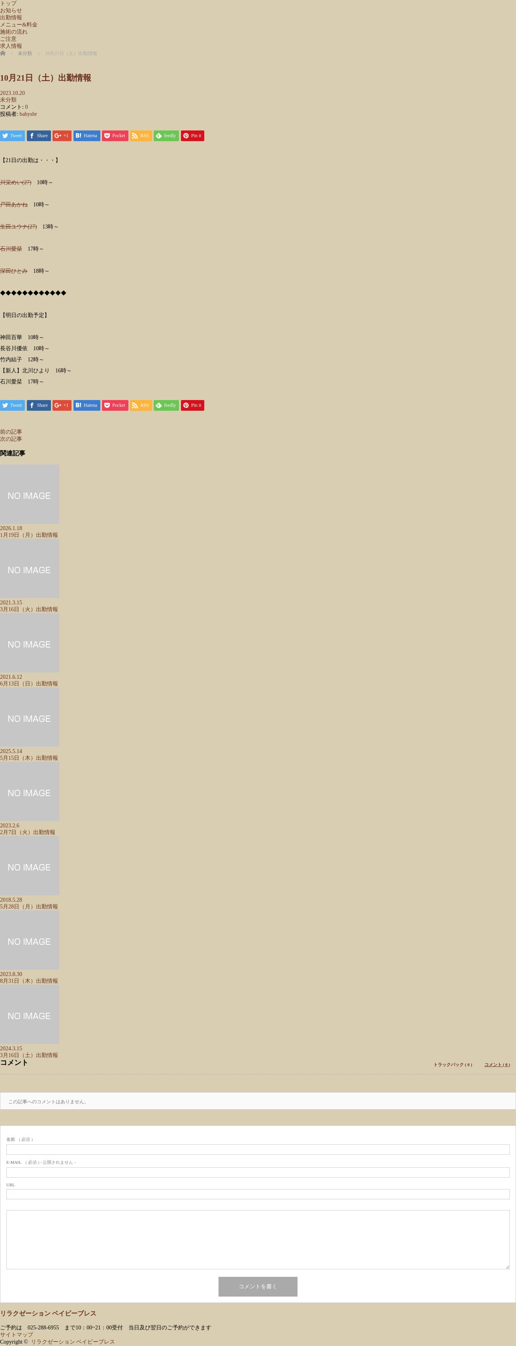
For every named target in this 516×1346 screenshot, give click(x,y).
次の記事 (11, 439)
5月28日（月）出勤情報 (29, 907)
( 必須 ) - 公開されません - (41, 1162)
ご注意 (8, 39)
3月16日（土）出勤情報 (29, 1055)
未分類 (8, 100)
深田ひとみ (14, 271)
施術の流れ (14, 32)
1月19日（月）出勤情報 (29, 535)
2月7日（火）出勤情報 (27, 832)
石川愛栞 (11, 249)
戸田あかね (14, 205)
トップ (8, 3)
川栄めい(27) (15, 182)
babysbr (28, 114)
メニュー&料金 (19, 25)
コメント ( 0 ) (497, 1064)
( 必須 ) (19, 1139)
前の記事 (11, 432)
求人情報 (11, 46)
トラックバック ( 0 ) (452, 1064)
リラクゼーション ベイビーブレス (48, 1313)
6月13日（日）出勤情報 (29, 684)
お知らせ (11, 10)
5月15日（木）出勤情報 (29, 758)
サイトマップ (16, 1335)
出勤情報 (11, 18)
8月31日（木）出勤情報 (29, 981)
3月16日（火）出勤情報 (29, 609)
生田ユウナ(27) (18, 227)
